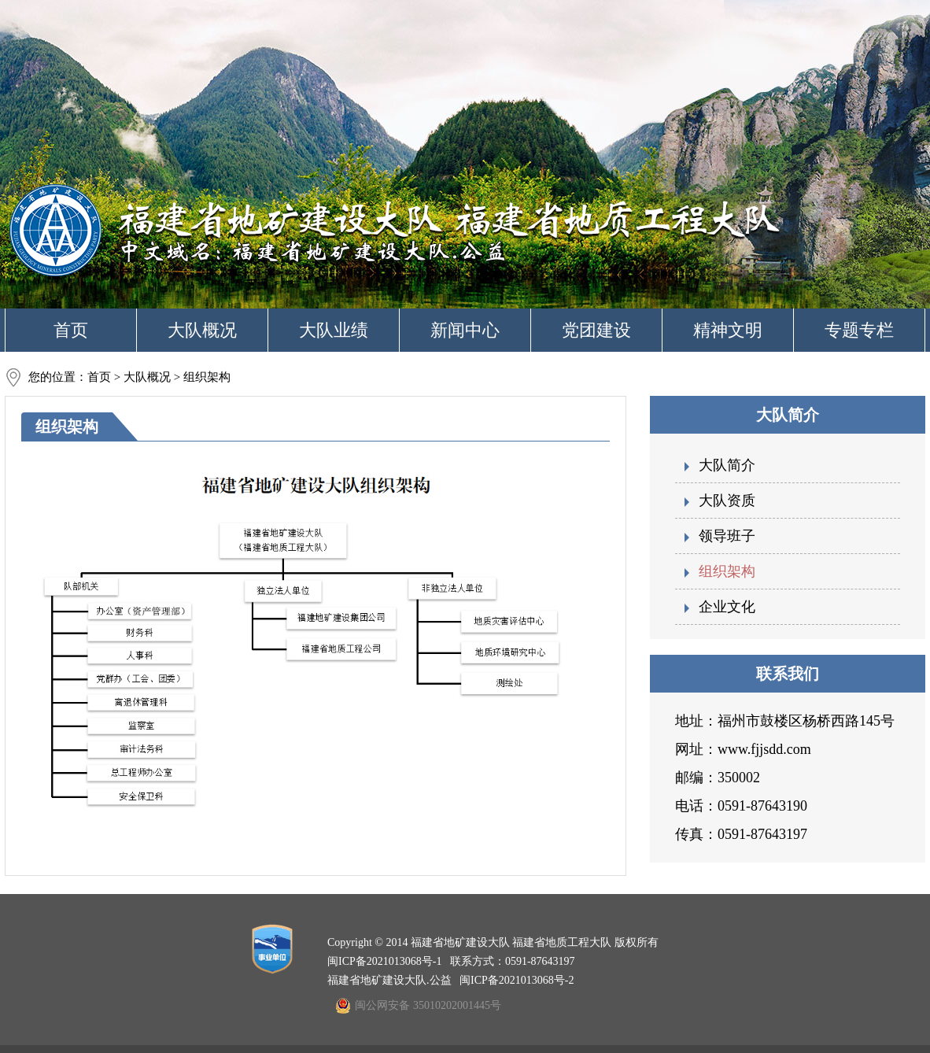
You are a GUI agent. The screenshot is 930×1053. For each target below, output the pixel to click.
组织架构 (727, 571)
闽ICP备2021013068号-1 (384, 961)
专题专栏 (859, 330)
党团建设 (596, 330)
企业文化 (727, 607)
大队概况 (202, 330)
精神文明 (727, 330)
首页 (71, 330)
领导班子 (727, 536)
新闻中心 (465, 330)
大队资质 (727, 500)
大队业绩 (333, 330)
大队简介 (727, 465)
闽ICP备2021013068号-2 (516, 980)
